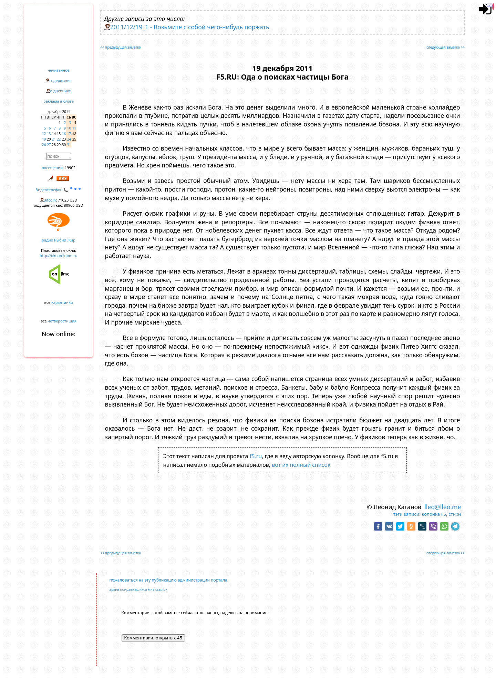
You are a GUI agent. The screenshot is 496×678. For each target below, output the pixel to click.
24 (69, 139)
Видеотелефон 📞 (58, 189)
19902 (70, 167)
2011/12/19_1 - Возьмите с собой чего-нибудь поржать (189, 27)
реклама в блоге (58, 101)
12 (44, 133)
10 (69, 128)
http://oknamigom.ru (58, 255)
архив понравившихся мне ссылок (138, 589)
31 (69, 144)
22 (59, 139)
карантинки (62, 302)
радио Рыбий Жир (58, 240)
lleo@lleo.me (442, 507)
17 (69, 133)
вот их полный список (301, 465)
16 (64, 133)
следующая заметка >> (445, 47)
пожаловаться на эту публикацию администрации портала (168, 580)
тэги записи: (407, 514)
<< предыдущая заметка (120, 47)
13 (49, 133)
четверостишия (62, 320)
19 (44, 139)
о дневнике (60, 90)
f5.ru (256, 456)
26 (44, 144)
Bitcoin (50, 200)
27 (49, 144)
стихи (454, 514)
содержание (60, 80)
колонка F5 (434, 514)
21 (54, 139)
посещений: (53, 167)
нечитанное (58, 70)
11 (74, 128)
